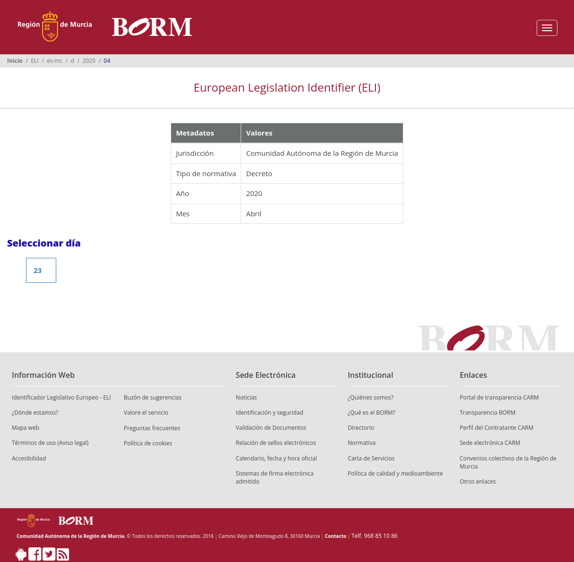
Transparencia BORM (487, 413)
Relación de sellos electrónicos (276, 443)
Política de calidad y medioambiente (395, 473)
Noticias (246, 397)
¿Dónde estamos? (35, 413)
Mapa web (25, 428)
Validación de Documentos (271, 428)
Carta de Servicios (371, 458)
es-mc (54, 61)
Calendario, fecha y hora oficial (276, 458)
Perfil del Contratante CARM (496, 428)
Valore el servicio (146, 413)
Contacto (335, 536)
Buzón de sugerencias (153, 397)
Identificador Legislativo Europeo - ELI (61, 397)
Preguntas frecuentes (152, 428)
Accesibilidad (29, 458)
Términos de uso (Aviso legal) (50, 443)
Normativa (361, 443)
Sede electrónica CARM (490, 443)
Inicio (15, 61)
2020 (88, 61)
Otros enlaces (478, 481)
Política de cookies (148, 443)
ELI (34, 61)
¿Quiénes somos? (370, 397)
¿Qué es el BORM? (371, 413)
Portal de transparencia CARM (499, 397)
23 (38, 270)
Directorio (361, 428)
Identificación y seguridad (270, 413)
